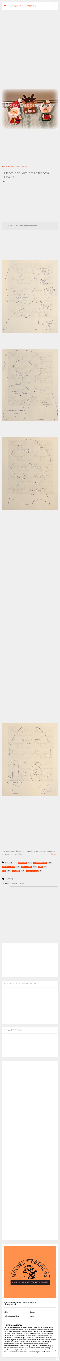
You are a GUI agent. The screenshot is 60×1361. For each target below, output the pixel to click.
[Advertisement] (30, 30)
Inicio (6, 1312)
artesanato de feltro (22, 166)
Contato (32, 1312)
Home (3, 166)
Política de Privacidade (11, 1316)
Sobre (32, 1316)
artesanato (11, 166)
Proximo (54, 854)
